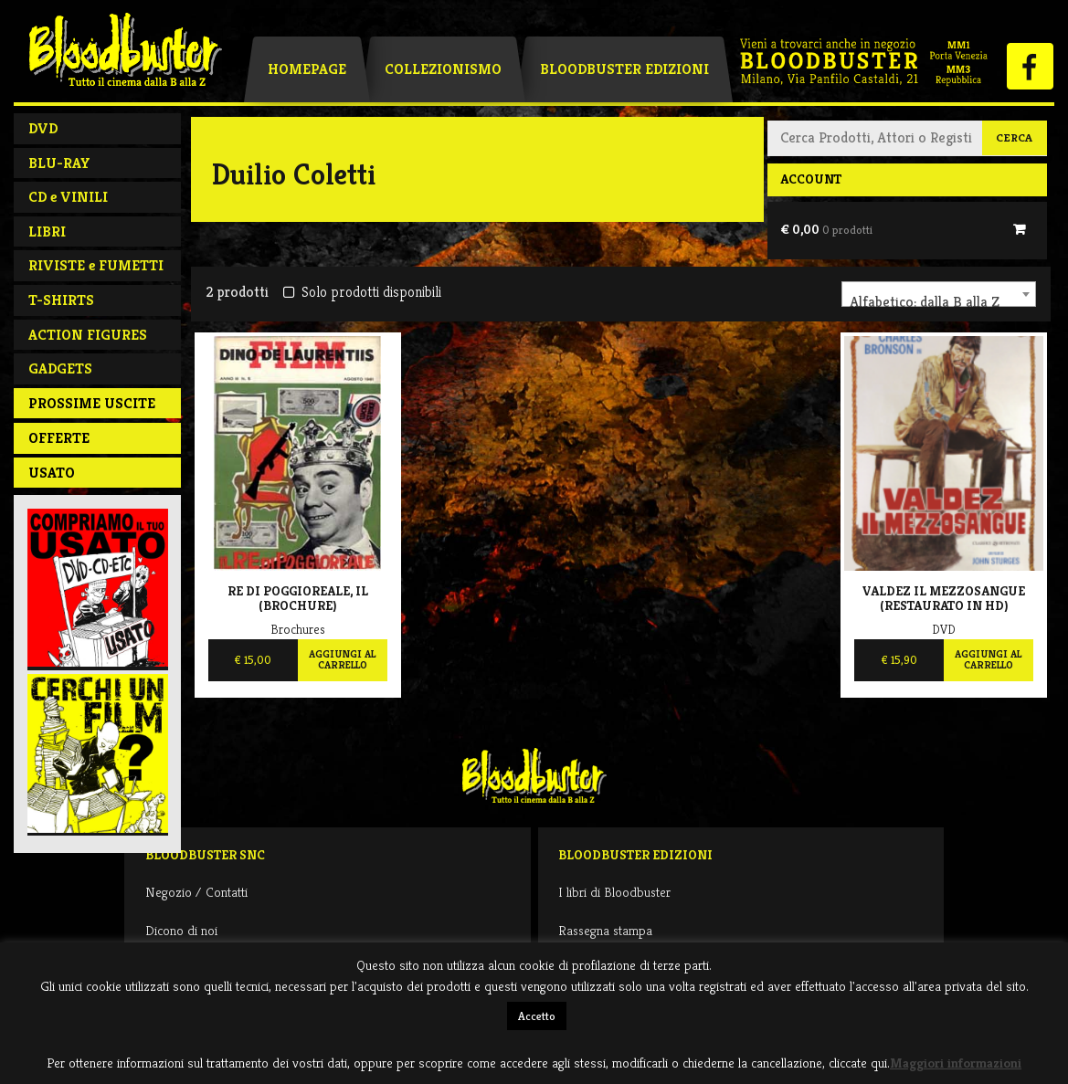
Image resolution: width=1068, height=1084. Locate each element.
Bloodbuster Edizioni (624, 69)
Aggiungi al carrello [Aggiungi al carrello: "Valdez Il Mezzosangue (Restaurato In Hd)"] (988, 659)
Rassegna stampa (605, 930)
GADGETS (60, 368)
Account (810, 179)
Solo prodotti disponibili (362, 291)
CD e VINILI (68, 196)
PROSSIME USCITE (91, 403)
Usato (51, 472)
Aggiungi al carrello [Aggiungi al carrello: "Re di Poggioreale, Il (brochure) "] (342, 659)
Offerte (59, 437)
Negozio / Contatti (196, 891)
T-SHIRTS (61, 300)
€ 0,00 (826, 229)
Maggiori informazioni (955, 1062)
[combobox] (938, 294)
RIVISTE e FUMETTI (96, 265)
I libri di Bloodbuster (614, 891)
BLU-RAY (59, 163)
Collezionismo (443, 69)
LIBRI (47, 231)
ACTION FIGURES (87, 334)
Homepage (307, 69)
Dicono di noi (181, 930)
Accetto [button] (536, 1016)
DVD (43, 128)
